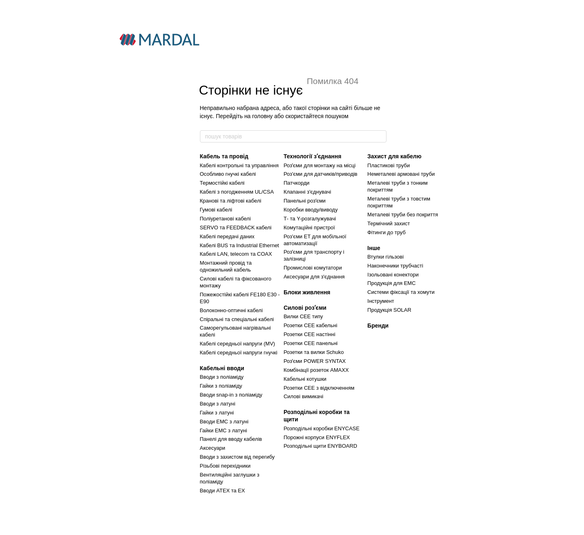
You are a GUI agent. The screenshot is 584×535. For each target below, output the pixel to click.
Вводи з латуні (218, 404)
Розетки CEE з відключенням (318, 388)
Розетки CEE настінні (309, 334)
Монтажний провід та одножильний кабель (226, 266)
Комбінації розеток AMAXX (316, 370)
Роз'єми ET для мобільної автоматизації (314, 239)
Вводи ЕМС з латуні (224, 422)
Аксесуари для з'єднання (314, 277)
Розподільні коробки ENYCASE (321, 428)
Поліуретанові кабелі (225, 219)
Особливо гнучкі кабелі (228, 174)
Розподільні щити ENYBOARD (320, 446)
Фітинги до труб (386, 232)
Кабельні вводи (222, 368)
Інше (373, 248)
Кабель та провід (224, 156)
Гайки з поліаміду (221, 386)
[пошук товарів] (380, 136)
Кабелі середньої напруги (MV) (237, 344)
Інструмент (380, 301)
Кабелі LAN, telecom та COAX (236, 254)
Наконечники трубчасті (395, 266)
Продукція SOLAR (389, 310)
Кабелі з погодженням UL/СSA (237, 192)
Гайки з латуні (217, 413)
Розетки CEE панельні (310, 343)
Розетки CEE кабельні (310, 325)
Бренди (378, 325)
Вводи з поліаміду (222, 377)
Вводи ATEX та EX (222, 491)
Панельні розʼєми (304, 201)
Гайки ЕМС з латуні (223, 430)
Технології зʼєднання (312, 156)
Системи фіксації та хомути (401, 292)
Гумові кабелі (216, 210)
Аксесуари (212, 448)
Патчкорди (296, 183)
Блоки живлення (306, 292)
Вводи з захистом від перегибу (237, 457)
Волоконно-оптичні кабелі (231, 310)
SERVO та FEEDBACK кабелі (236, 227)
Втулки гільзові (385, 257)
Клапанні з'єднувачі (307, 192)
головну (262, 116)
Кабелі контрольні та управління (239, 165)
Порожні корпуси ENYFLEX (316, 437)
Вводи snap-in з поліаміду (231, 395)
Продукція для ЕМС (391, 283)
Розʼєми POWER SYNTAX (314, 361)
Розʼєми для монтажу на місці (319, 165)
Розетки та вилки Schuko (313, 352)
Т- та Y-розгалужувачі (309, 219)
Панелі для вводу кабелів (231, 439)
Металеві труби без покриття (402, 214)
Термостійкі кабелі (222, 183)
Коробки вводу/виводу (310, 210)
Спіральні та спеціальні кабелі (237, 319)
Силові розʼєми (304, 307)
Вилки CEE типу (303, 316)
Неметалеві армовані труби (401, 174)
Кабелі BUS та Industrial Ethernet (239, 245)
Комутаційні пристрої (309, 227)
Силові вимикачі (303, 396)
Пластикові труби (388, 165)
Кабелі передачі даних (227, 236)
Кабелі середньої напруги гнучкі (238, 352)
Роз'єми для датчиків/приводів (320, 174)
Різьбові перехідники (225, 466)
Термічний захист (388, 223)
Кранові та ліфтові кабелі (231, 201)
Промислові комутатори (312, 268)
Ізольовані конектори (393, 275)
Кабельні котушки (304, 379)
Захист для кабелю (394, 156)
